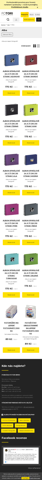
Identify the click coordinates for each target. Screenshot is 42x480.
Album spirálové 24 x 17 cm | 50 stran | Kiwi (30, 123)
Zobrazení (25, 46)
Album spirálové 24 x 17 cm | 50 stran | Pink (11, 223)
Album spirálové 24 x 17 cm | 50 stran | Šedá (30, 223)
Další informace (35, 478)
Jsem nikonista (24, 420)
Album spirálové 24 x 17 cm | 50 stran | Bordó (30, 74)
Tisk (8, 25)
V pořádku (25, 478)
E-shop (37, 14)
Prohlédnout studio (19, 7)
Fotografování (20, 425)
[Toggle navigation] (38, 20)
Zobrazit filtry (7, 34)
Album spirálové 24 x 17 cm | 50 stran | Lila (11, 173)
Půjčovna (24, 14)
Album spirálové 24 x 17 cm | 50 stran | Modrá (30, 173)
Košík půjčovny (29, 19)
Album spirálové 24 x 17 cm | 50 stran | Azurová (11, 74)
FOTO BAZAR (7, 425)
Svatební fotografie (9, 430)
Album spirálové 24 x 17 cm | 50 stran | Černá (11, 123)
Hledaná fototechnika (26, 430)
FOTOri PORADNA (9, 420)
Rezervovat (11, 93)
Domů (3, 25)
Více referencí (34, 468)
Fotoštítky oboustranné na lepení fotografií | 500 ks (31, 328)
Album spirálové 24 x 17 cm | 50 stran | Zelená (30, 273)
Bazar (32, 14)
